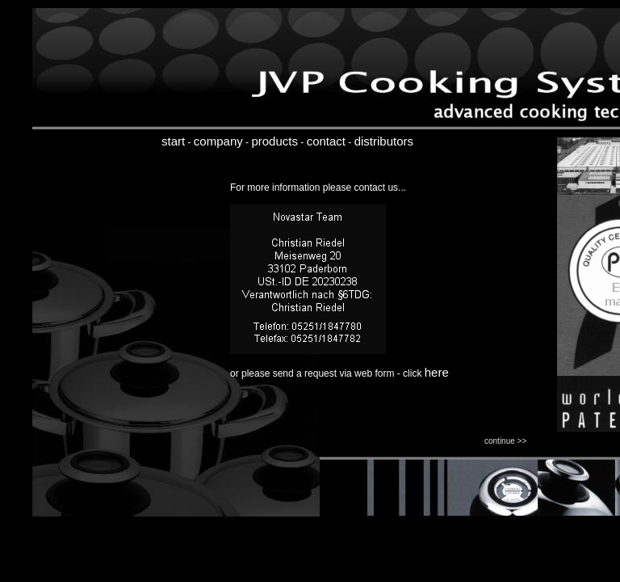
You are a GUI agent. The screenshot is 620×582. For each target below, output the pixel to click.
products (274, 141)
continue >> (505, 440)
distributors (383, 141)
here (437, 372)
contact (326, 141)
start (173, 141)
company (218, 141)
